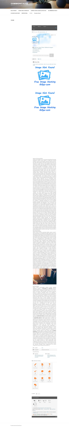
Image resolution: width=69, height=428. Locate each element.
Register (44, 26)
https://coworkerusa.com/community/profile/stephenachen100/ (39, 356)
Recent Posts (47, 409)
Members (39, 26)
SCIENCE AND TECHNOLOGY (23, 10)
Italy (42, 347)
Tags (34, 410)
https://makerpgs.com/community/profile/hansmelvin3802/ (51, 356)
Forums (34, 26)
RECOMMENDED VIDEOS (52, 10)
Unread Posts (53, 409)
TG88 (42, 409)
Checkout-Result (37, 13)
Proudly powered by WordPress (16, 425)
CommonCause (19, 4)
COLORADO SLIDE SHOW (15, 13)
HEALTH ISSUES (13, 10)
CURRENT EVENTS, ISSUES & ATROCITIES (38, 10)
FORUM (30, 13)
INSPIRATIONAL (25, 13)
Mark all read (35, 412)
